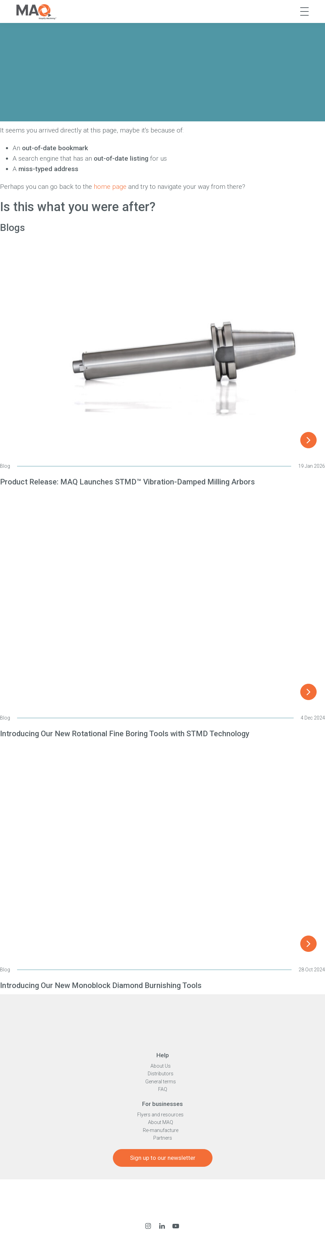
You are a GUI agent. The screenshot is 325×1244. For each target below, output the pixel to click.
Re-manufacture (160, 1130)
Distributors (160, 1073)
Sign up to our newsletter (162, 1157)
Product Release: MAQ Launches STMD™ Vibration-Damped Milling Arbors (127, 481)
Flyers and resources (160, 1114)
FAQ (162, 1089)
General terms (160, 1081)
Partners (162, 1138)
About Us (160, 1066)
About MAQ (160, 1122)
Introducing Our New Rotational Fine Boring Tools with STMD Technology (124, 733)
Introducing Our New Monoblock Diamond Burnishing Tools (101, 985)
